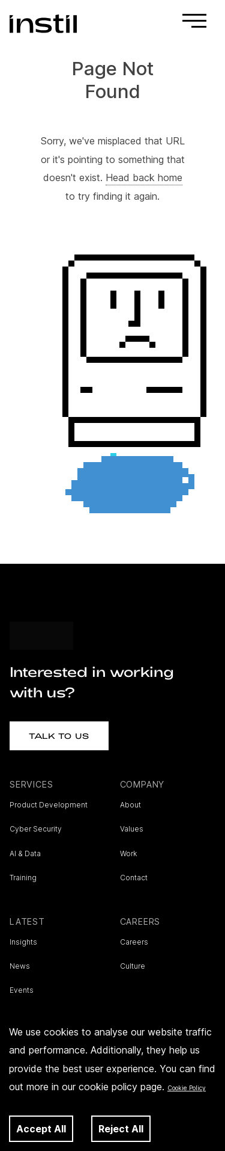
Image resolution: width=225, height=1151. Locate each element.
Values (131, 828)
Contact (134, 877)
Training (23, 877)
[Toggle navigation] (194, 24)
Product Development (49, 804)
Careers (134, 941)
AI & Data (25, 853)
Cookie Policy (186, 1087)
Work (128, 853)
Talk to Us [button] (59, 736)
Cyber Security (36, 828)
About (130, 804)
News (20, 965)
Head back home (144, 177)
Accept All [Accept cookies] (41, 1129)
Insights (23, 941)
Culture (132, 965)
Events (22, 990)
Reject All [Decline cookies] (120, 1129)
